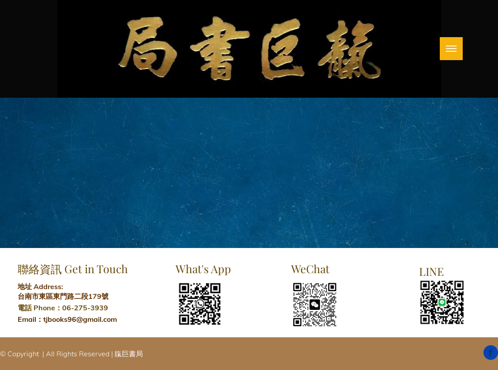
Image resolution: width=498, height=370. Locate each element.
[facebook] (490, 353)
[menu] (451, 48)
